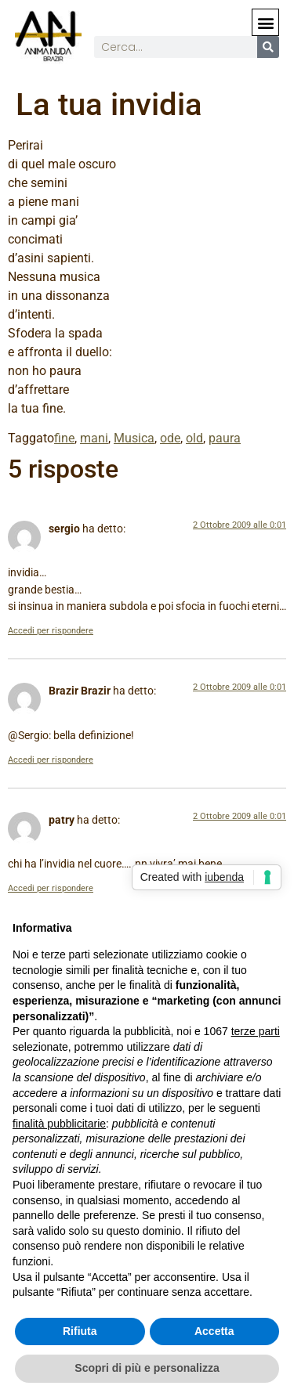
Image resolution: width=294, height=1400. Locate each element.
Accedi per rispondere (50, 631)
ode (170, 438)
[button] (265, 22)
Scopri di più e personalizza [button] (146, 1368)
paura (225, 438)
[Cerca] (268, 47)
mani (94, 438)
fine (64, 438)
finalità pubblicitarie (59, 1123)
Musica (134, 438)
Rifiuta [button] (80, 1331)
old (194, 438)
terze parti (255, 1031)
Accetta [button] (214, 1331)
